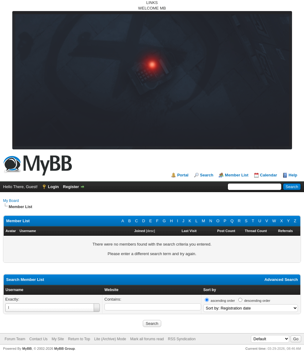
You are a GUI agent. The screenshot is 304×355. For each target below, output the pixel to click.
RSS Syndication (182, 339)
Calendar (268, 175)
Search (206, 175)
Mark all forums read (147, 339)
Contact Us (38, 339)
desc (150, 231)
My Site (58, 339)
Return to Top (79, 339)
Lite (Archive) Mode (110, 339)
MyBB (27, 348)
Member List (236, 175)
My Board (11, 201)
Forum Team (15, 339)
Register (71, 186)
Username (14, 290)
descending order (257, 300)
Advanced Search (281, 279)
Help (293, 175)
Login (53, 186)
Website (111, 290)
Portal (183, 175)
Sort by (209, 290)
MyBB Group (64, 348)
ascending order (223, 300)
